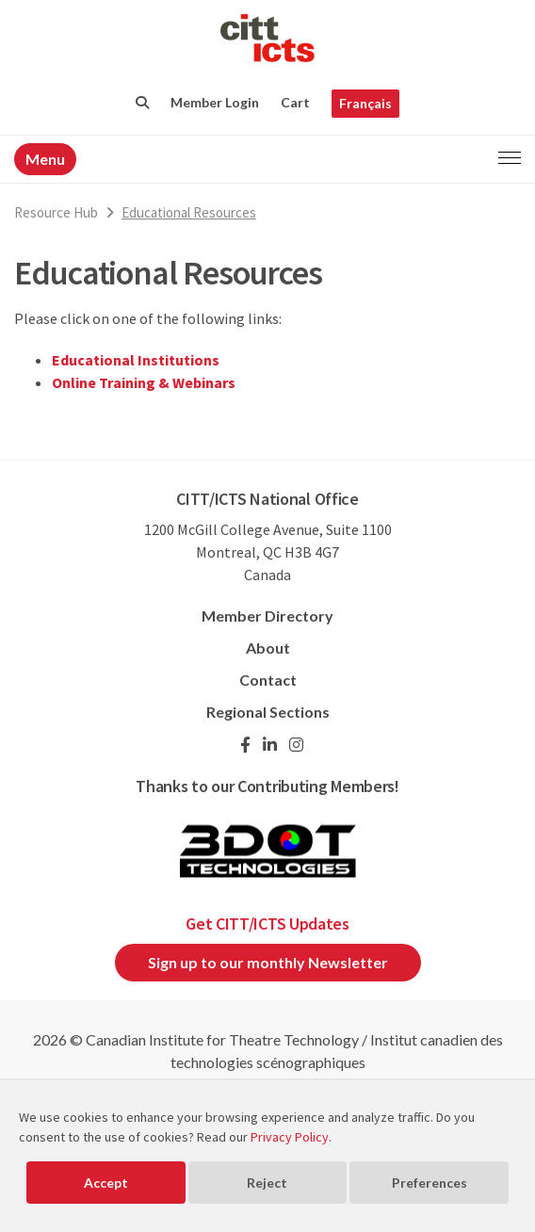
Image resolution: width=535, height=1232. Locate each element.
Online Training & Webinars (143, 382)
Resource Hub (56, 212)
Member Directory (267, 615)
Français (365, 103)
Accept (106, 1183)
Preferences (429, 1183)
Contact (268, 680)
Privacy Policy (290, 1136)
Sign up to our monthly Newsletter (268, 962)
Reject (267, 1183)
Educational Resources (189, 212)
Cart (295, 102)
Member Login (214, 102)
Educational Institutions (135, 359)
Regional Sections (268, 712)
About (268, 648)
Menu (45, 159)
